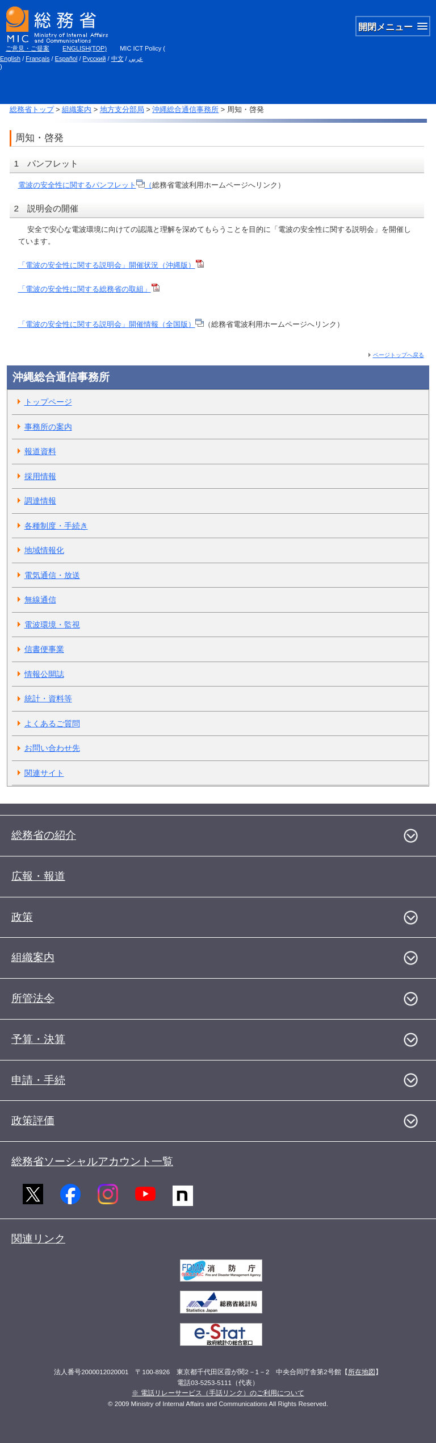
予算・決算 (38, 1039)
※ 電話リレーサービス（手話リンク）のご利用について (218, 1393)
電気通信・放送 (52, 575)
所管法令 (32, 998)
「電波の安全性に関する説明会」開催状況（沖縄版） (106, 265)
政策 (22, 917)
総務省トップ (32, 109)
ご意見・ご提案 (27, 48)
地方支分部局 (122, 109)
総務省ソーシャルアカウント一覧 (92, 1161)
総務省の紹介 (43, 835)
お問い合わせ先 (52, 747)
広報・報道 (38, 876)
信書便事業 (44, 649)
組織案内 (76, 109)
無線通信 (40, 599)
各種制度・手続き (56, 525)
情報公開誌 (44, 674)
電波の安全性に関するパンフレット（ (85, 185)
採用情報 (40, 476)
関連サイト (44, 772)
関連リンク (38, 1239)
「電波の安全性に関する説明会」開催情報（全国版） (111, 324)
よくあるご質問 (52, 723)
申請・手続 (38, 1080)
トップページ (48, 401)
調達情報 (40, 500)
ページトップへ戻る (398, 355)
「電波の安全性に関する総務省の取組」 (89, 289)
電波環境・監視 (52, 624)
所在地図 (361, 1372)
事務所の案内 (48, 426)
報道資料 (40, 451)
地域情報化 (44, 550)
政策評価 (32, 1120)
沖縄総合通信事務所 (185, 109)
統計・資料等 (48, 698)
